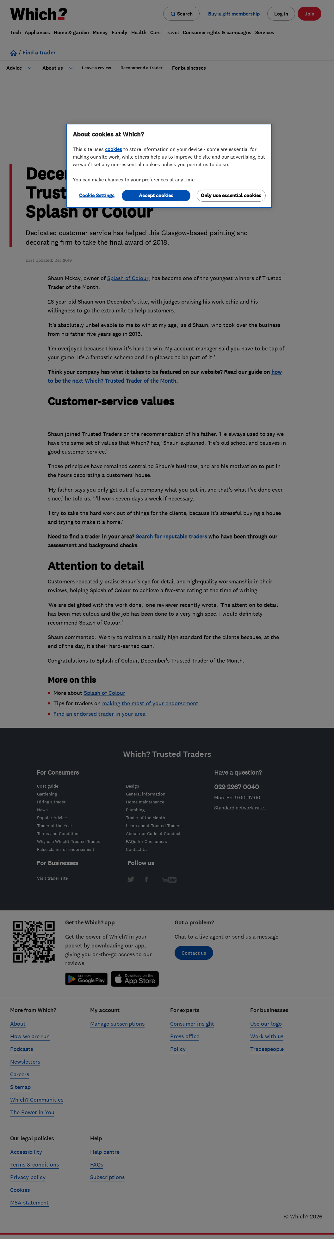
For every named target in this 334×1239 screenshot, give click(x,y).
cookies (113, 149)
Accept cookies (156, 195)
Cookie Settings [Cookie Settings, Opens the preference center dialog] (96, 195)
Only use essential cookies (231, 195)
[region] (169, 166)
